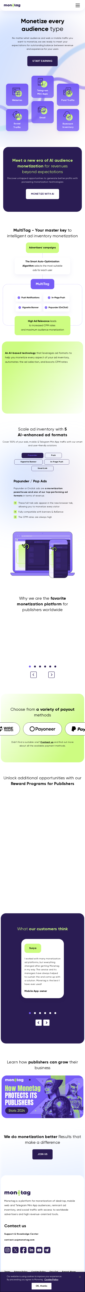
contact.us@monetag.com (19, 1240)
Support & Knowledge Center (21, 1234)
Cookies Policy (38, 1272)
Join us (42, 1154)
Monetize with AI (42, 194)
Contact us (15, 1226)
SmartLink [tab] (42, 468)
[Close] (79, 1277)
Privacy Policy (20, 1272)
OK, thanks (41, 1286)
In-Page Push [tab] (56, 462)
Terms (7, 1272)
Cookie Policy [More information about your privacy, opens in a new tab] (51, 1280)
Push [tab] (53, 455)
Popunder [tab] (32, 455)
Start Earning (42, 61)
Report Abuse (69, 1272)
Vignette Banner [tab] (28, 462)
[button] (51, 675)
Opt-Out (53, 1272)
